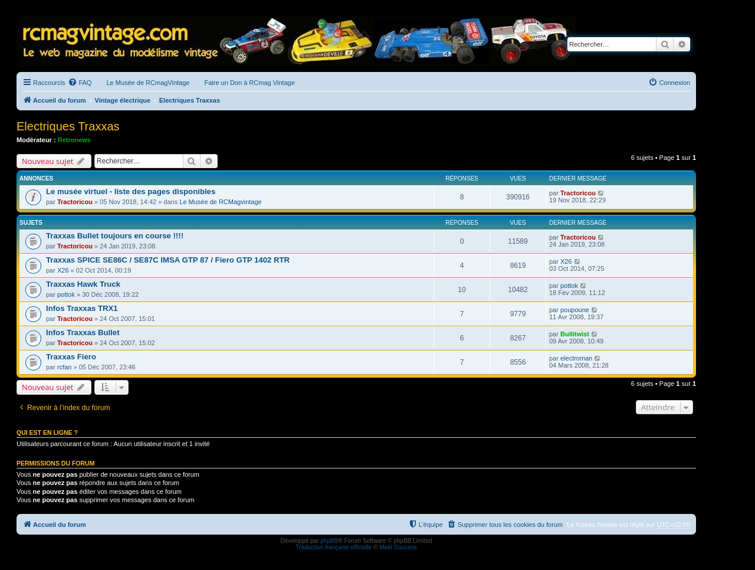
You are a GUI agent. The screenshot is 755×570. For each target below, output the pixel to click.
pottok (66, 294)
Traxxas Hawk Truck (83, 284)
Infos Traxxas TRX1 (82, 308)
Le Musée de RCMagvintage (220, 201)
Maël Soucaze (397, 547)
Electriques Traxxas (68, 126)
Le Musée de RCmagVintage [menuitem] (147, 82)
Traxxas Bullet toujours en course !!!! (114, 235)
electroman (576, 358)
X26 (63, 270)
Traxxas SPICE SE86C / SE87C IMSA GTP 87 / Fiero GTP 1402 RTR (168, 259)
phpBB (329, 541)
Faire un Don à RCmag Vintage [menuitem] (249, 82)
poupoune (574, 309)
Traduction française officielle (334, 547)
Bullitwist (574, 334)
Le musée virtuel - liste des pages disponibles (130, 191)
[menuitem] (79, 83)
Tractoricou (75, 201)
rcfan (64, 367)
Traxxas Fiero (71, 356)
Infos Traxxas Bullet (83, 332)
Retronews (74, 139)
